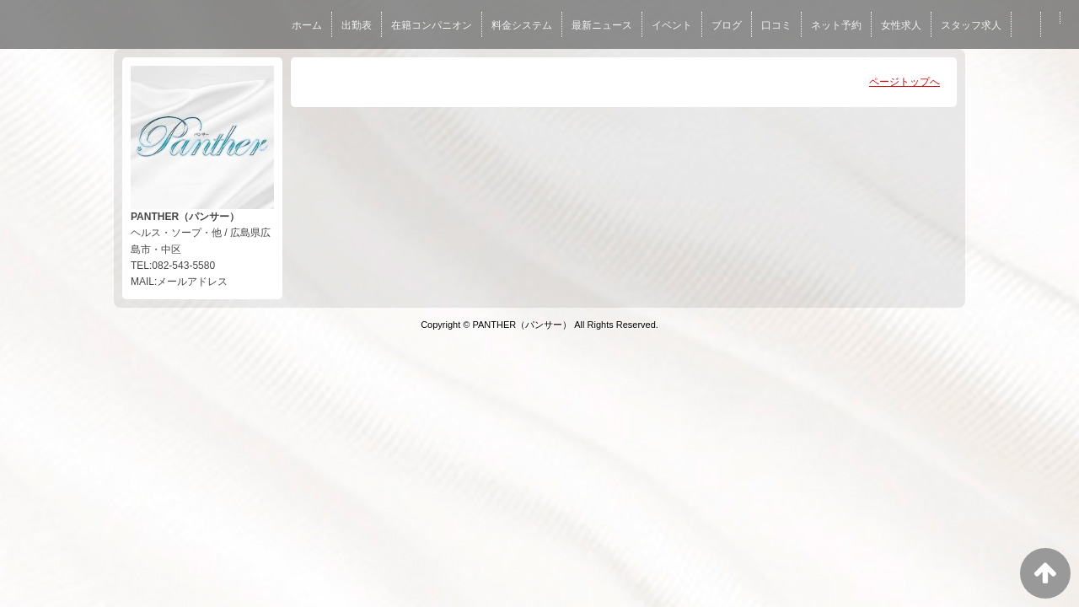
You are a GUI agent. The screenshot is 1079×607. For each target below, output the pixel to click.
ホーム (307, 25)
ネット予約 (836, 25)
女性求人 (901, 25)
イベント (672, 25)
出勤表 (356, 25)
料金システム (521, 25)
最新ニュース (602, 25)
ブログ (726, 25)
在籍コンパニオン (431, 25)
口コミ (776, 25)
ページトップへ (904, 82)
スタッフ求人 (971, 25)
